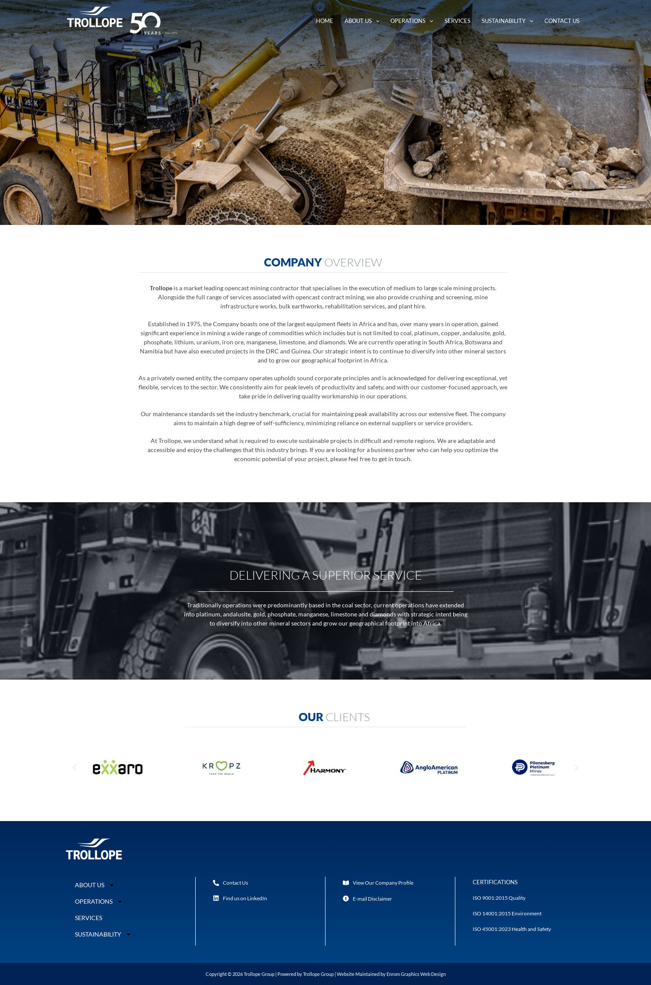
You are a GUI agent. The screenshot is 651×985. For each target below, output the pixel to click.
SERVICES (88, 917)
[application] (376, 21)
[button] (74, 768)
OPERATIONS (99, 901)
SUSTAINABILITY (102, 934)
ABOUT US (95, 885)
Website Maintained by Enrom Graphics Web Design (391, 974)
